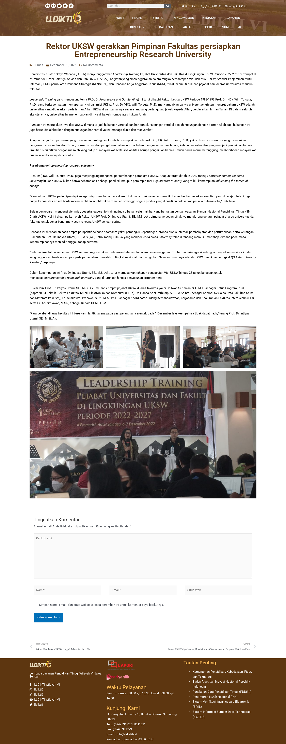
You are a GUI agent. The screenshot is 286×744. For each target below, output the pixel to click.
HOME (120, 18)
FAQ (239, 27)
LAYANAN (234, 18)
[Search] (167, 6)
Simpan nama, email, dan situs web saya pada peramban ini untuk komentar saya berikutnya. (101, 605)
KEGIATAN (210, 18)
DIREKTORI (138, 27)
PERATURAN (165, 27)
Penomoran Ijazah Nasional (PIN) (215, 697)
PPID (209, 27)
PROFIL (138, 18)
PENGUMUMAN (183, 18)
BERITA (159, 18)
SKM (225, 27)
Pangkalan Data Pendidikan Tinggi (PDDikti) (222, 692)
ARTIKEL (190, 27)
